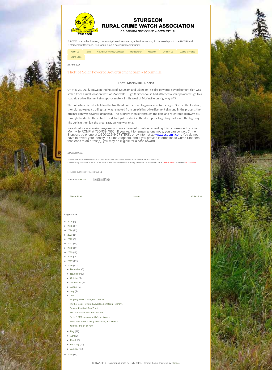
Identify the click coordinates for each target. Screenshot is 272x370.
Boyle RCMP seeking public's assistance (90, 317)
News (88, 52)
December (75, 269)
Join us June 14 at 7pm (81, 325)
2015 (70, 354)
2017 (70, 261)
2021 (70, 243)
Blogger (175, 363)
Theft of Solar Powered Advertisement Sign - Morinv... (96, 304)
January (74, 349)
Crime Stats (76, 57)
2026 (70, 221)
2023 (70, 235)
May (72, 331)
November (75, 273)
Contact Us (168, 52)
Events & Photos (187, 52)
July (72, 291)
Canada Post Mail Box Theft (84, 308)
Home (137, 196)
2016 (70, 265)
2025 (70, 226)
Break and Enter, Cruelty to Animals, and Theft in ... (95, 321)
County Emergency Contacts (110, 52)
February (75, 344)
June (73, 295)
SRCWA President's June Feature (86, 312)
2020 (70, 248)
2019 (70, 252)
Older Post (196, 196)
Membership (136, 52)
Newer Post (76, 196)
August (74, 287)
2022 (70, 239)
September (76, 282)
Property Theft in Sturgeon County (87, 299)
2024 (70, 230)
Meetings (152, 52)
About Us (75, 52)
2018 (70, 256)
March (73, 340)
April (72, 335)
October (74, 278)
